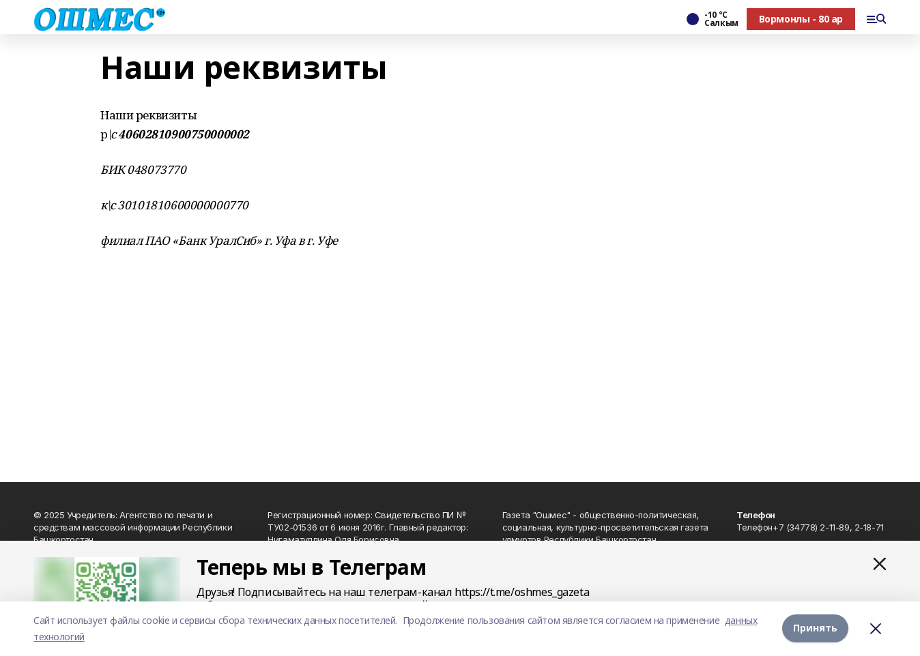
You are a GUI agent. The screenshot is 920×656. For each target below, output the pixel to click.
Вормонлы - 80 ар (801, 18)
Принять (815, 628)
